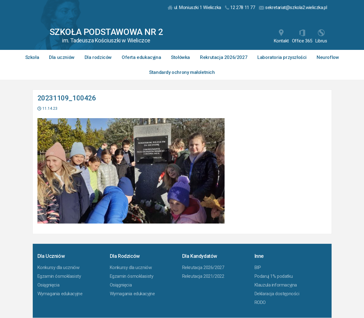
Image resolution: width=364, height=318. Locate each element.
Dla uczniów (62, 57)
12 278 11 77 (240, 7)
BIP (258, 267)
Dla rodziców (98, 57)
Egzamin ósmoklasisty (59, 276)
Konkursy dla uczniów (58, 267)
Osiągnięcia (48, 285)
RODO (260, 302)
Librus (321, 36)
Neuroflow (328, 57)
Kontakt (281, 36)
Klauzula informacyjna (276, 285)
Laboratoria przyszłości (282, 57)
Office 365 (302, 36)
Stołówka (180, 57)
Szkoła (32, 57)
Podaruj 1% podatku (274, 276)
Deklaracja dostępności (277, 293)
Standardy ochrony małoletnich (182, 72)
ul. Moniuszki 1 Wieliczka (194, 7)
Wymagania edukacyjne (60, 293)
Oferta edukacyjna (141, 57)
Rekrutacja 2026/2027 (223, 57)
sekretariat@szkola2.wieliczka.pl (293, 7)
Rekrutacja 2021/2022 (203, 276)
